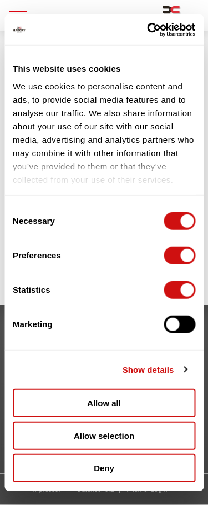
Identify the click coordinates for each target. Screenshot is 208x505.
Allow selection (104, 435)
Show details (148, 369)
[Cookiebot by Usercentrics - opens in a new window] (148, 29)
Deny (104, 468)
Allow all (104, 403)
